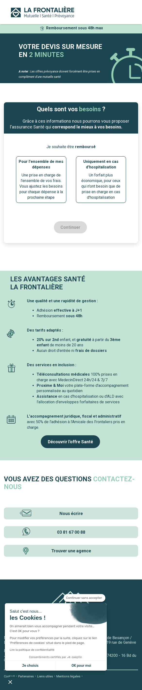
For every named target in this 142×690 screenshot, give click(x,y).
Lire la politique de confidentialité (32, 649)
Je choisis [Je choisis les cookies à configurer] (30, 666)
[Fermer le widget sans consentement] (84, 598)
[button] (10, 682)
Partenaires (26, 676)
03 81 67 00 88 (51, 532)
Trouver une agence (55, 551)
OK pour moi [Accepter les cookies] (81, 666)
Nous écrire (50, 513)
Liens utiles (45, 676)
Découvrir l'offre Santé (70, 441)
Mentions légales (68, 676)
